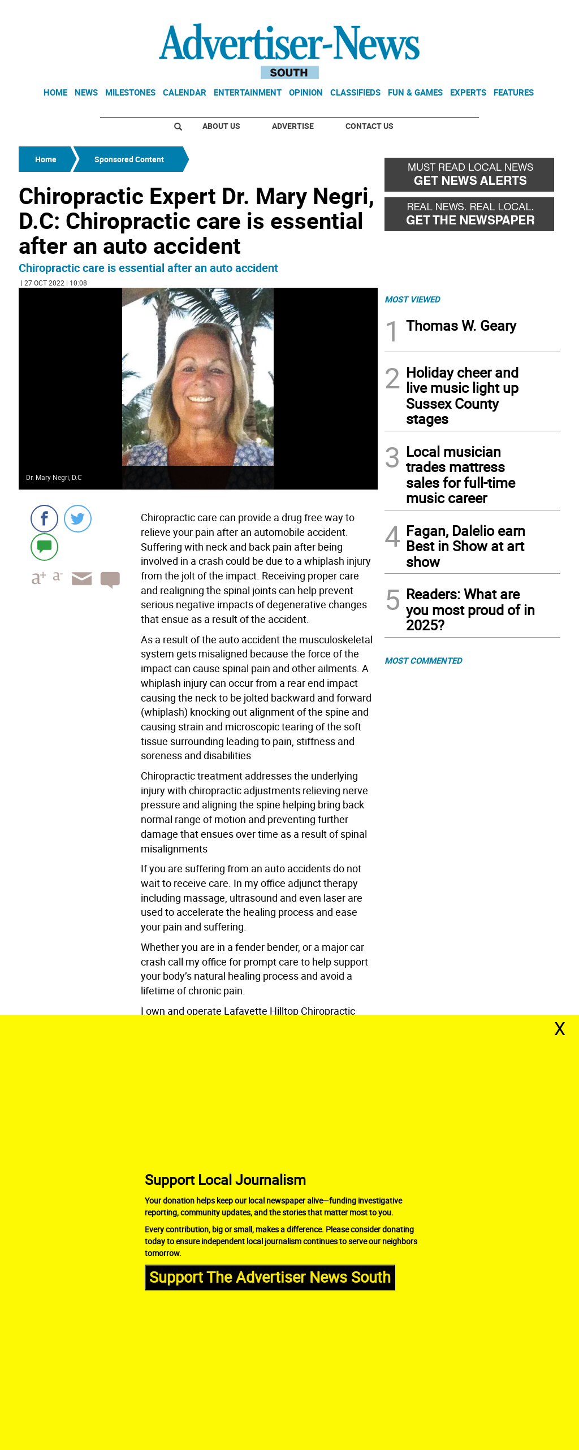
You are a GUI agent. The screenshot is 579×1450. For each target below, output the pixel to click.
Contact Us (369, 125)
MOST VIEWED (412, 299)
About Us (221, 125)
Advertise (293, 125)
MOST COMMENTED (423, 660)
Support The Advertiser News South (270, 1276)
